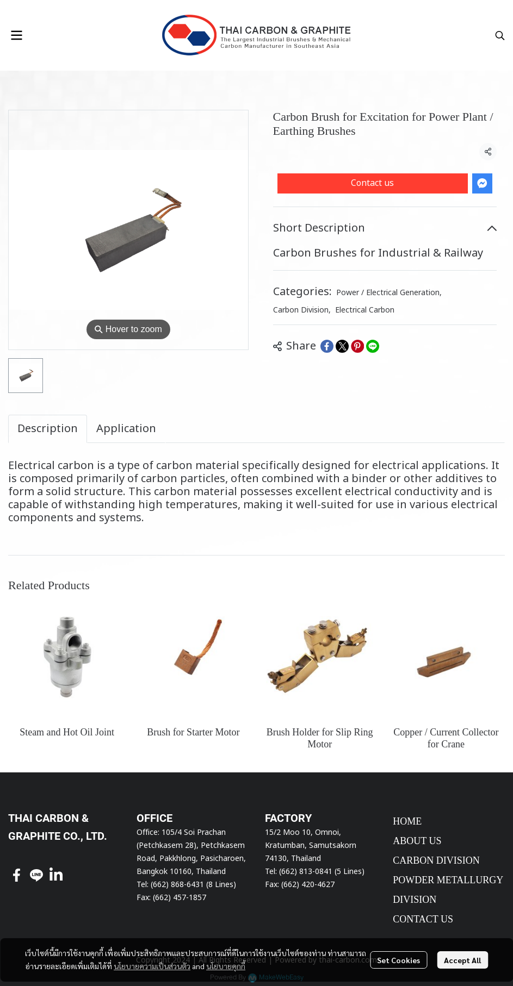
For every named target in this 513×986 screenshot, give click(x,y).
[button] (500, 35)
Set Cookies (398, 960)
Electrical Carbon (364, 310)
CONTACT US (423, 919)
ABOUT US (417, 840)
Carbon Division (302, 310)
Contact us (372, 183)
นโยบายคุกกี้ (225, 966)
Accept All (462, 960)
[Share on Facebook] (326, 346)
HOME (407, 821)
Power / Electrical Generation (389, 292)
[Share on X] (342, 346)
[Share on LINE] (372, 346)
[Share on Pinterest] (357, 346)
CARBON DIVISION (436, 860)
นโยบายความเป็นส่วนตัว (152, 966)
